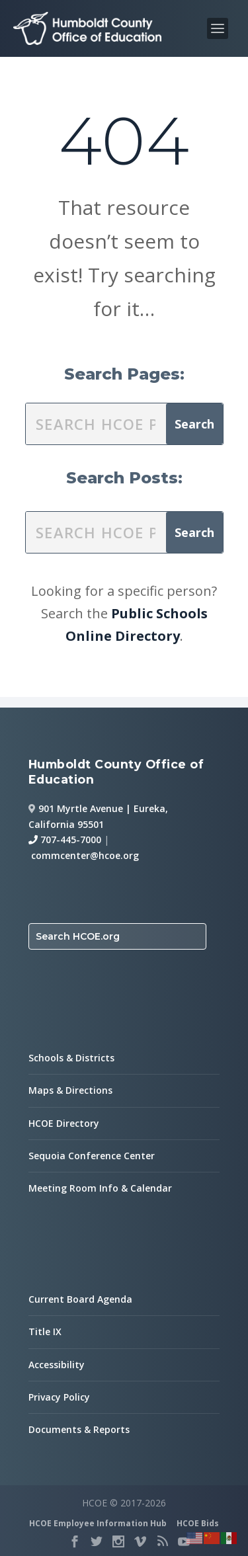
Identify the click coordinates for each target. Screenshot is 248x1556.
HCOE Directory (63, 1123)
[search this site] (96, 423)
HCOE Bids (198, 1523)
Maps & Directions (70, 1090)
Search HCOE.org (78, 936)
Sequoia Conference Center (91, 1155)
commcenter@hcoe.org (85, 855)
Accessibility (56, 1364)
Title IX (45, 1331)
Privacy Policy (59, 1397)
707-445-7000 (64, 839)
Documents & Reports (79, 1429)
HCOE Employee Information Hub (98, 1523)
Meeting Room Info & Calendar (100, 1188)
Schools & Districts (71, 1057)
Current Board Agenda (80, 1299)
